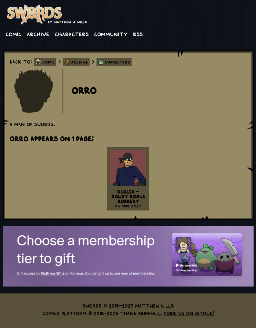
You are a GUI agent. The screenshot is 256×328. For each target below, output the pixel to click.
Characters (72, 34)
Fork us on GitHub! (189, 313)
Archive (38, 34)
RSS (138, 34)
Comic (13, 34)
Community (110, 34)
